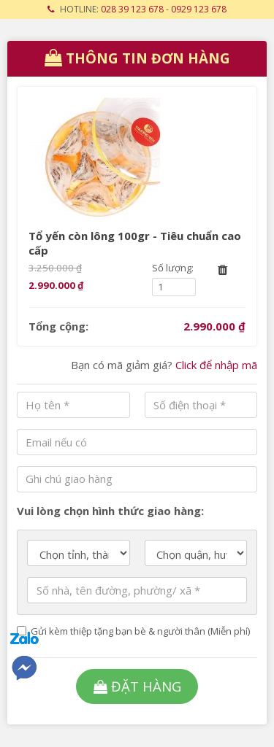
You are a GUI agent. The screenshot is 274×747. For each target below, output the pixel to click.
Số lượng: (173, 267)
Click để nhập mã (216, 364)
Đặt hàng (137, 686)
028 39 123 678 (132, 9)
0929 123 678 (199, 9)
